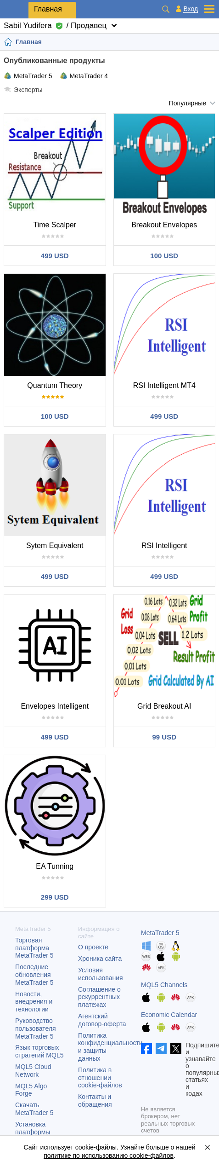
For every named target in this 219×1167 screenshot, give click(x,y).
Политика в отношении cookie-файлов (100, 1077)
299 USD (55, 897)
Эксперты (23, 89)
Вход (190, 9)
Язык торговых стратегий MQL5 (39, 1051)
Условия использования (100, 974)
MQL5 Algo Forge (31, 1090)
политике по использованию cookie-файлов (109, 1155)
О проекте (93, 947)
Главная (48, 9)
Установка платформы (32, 1128)
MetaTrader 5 (28, 76)
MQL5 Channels (164, 984)
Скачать (34, 1108)
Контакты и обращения (95, 1100)
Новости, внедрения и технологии (33, 1001)
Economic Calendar (169, 1014)
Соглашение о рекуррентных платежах (99, 997)
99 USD (164, 737)
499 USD (55, 256)
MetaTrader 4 (84, 76)
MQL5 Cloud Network (33, 1070)
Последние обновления (34, 974)
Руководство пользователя (35, 1028)
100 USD (164, 256)
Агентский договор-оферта (102, 1020)
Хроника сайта (100, 958)
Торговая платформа (34, 947)
